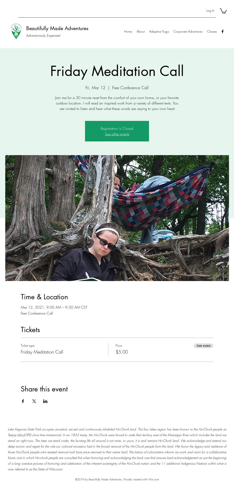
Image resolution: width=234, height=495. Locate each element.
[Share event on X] (34, 401)
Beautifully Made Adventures (57, 28)
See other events (117, 133)
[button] (223, 11)
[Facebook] (222, 31)
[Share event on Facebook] (23, 401)
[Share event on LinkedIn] (45, 401)
